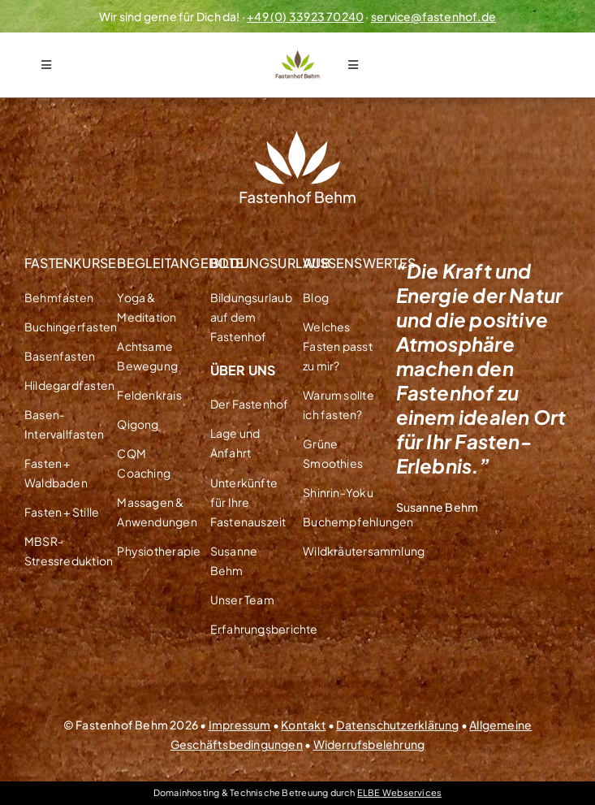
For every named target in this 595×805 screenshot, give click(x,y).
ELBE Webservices (399, 792)
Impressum (240, 724)
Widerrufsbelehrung (369, 744)
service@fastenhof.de (433, 16)
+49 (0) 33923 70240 (305, 16)
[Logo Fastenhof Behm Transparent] (297, 56)
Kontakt (303, 724)
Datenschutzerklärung (397, 724)
